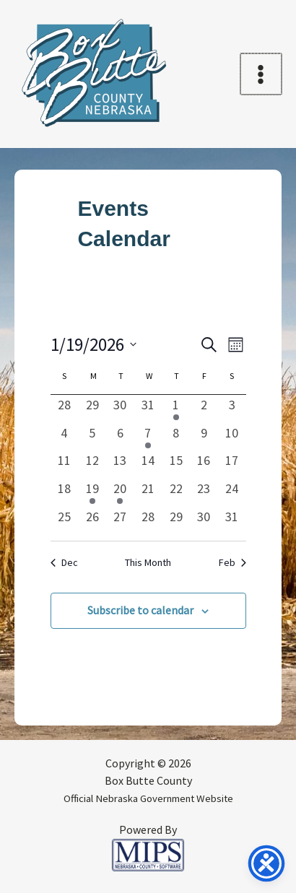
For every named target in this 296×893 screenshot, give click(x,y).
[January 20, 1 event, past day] (120, 493)
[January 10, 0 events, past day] (232, 437)
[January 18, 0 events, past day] (65, 493)
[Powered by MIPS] (148, 854)
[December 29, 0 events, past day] (92, 409)
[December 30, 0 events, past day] (120, 409)
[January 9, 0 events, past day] (204, 437)
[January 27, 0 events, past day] (120, 521)
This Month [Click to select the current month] (148, 562)
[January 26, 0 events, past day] (92, 521)
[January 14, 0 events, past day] (148, 464)
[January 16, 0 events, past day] (204, 464)
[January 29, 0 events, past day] (176, 521)
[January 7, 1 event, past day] (148, 437)
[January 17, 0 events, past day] (232, 464)
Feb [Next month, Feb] (232, 562)
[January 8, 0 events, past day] (176, 437)
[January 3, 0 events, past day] (232, 409)
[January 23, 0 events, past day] (204, 493)
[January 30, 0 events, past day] (204, 521)
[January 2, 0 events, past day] (204, 409)
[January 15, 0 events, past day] (176, 464)
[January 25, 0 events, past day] (65, 521)
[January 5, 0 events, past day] (92, 437)
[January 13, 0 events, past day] (120, 464)
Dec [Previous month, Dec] (64, 562)
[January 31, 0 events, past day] (232, 521)
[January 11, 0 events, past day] (65, 464)
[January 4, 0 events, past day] (65, 437)
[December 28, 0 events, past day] (65, 409)
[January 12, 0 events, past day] (92, 464)
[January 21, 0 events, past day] (148, 493)
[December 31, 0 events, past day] (148, 409)
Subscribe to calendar (140, 610)
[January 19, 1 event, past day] (92, 493)
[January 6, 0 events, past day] (120, 437)
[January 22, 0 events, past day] (176, 493)
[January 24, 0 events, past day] (232, 493)
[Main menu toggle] (262, 74)
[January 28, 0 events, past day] (148, 521)
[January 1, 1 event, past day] (176, 409)
